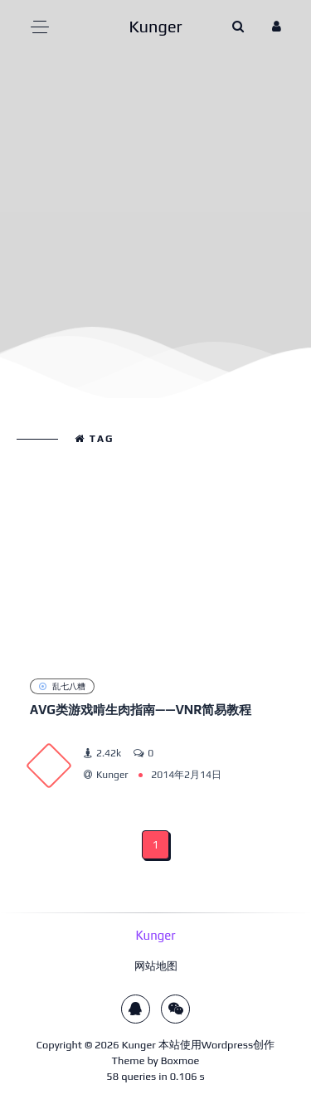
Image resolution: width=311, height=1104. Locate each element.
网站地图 (155, 966)
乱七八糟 (62, 686)
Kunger (139, 1044)
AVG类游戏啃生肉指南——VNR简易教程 (140, 710)
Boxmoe (180, 1060)
